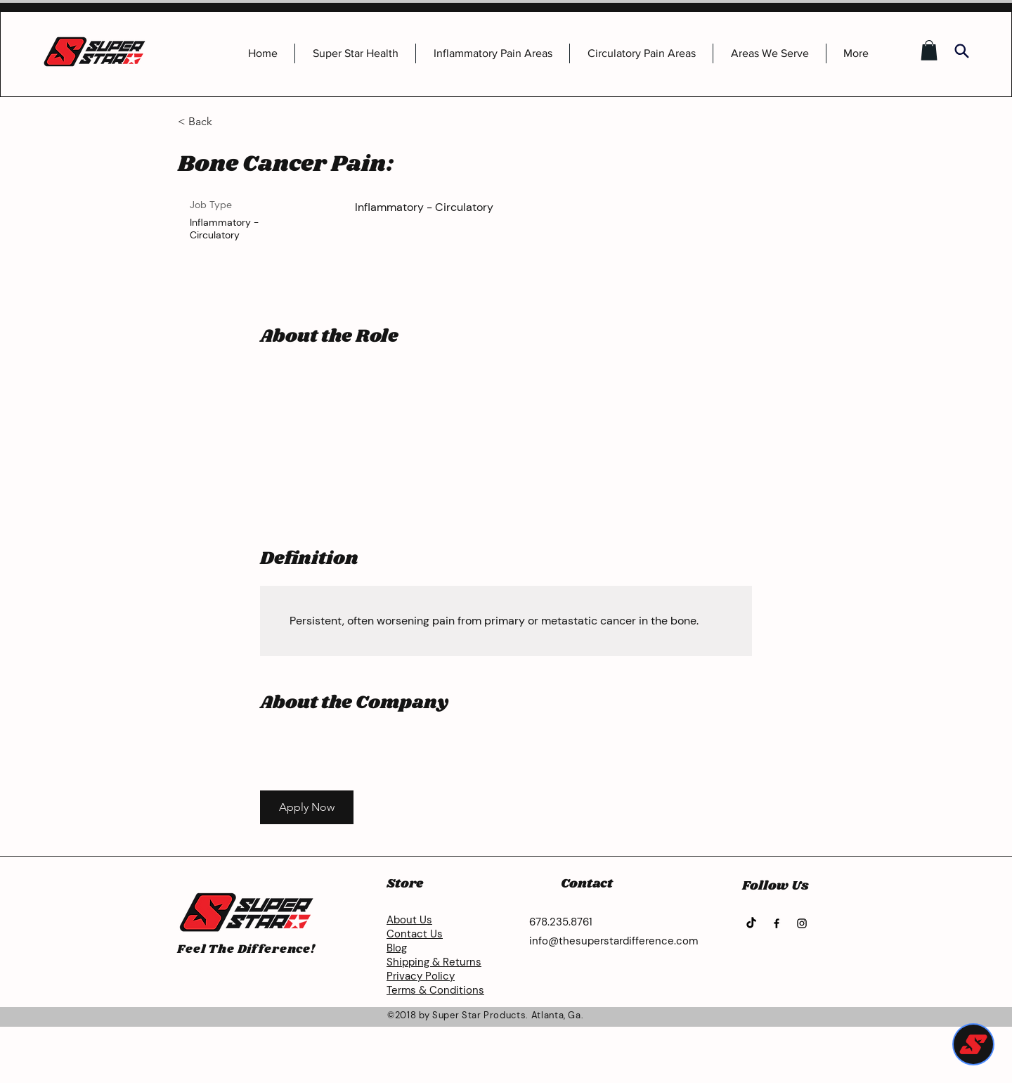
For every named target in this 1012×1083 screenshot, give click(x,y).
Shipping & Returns (434, 962)
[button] (929, 50)
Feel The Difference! (246, 949)
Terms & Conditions (435, 990)
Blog (397, 948)
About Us (409, 920)
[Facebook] (776, 923)
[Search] (961, 51)
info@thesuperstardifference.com (613, 941)
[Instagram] (802, 923)
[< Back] (228, 122)
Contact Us (415, 934)
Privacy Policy (421, 976)
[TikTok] (751, 923)
